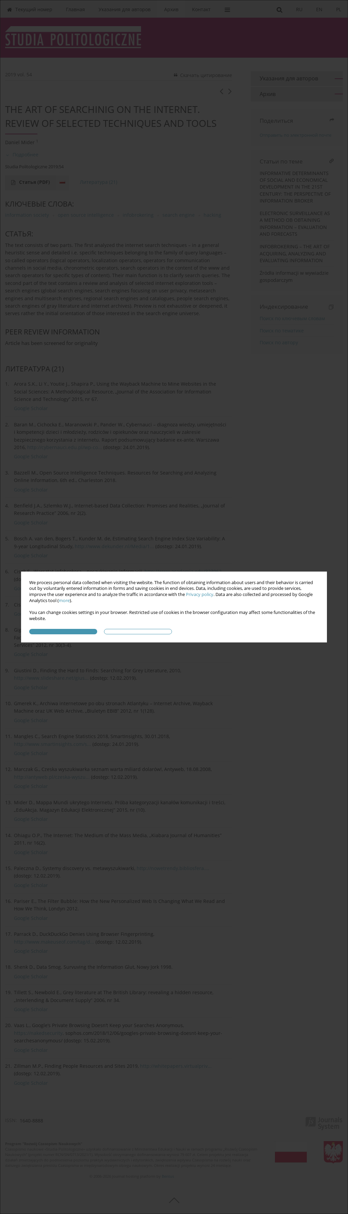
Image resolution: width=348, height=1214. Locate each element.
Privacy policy (199, 594)
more (64, 600)
